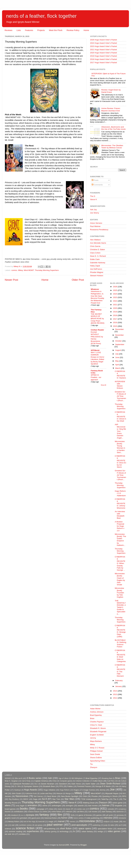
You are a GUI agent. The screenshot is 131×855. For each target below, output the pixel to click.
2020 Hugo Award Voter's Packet (103, 53)
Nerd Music (51, 796)
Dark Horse (76, 784)
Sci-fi (44, 799)
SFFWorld (95, 350)
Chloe (54, 781)
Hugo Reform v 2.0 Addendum (120, 493)
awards (81, 806)
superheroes (33, 831)
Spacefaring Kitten (97, 761)
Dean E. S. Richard (98, 256)
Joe (112, 789)
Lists (19, 30)
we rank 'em (10, 834)
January (118, 686)
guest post (36, 818)
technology (64, 831)
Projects (41, 30)
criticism (69, 812)
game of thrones (85, 815)
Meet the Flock (55, 30)
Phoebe (94, 796)
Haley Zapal (95, 266)
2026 (115, 287)
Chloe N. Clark (96, 725)
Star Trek (56, 799)
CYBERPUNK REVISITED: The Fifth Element (120, 670)
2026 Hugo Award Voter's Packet (103, 40)
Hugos (76, 790)
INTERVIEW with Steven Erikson (120, 385)
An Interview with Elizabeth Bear (120, 514)
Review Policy (73, 30)
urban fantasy (87, 831)
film (60, 814)
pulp (105, 825)
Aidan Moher (95, 709)
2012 (115, 698)
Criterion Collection (83, 781)
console (111, 809)
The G (92, 196)
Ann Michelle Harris (98, 243)
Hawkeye (17, 790)
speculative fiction (105, 829)
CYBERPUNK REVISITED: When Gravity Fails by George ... (120, 563)
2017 (115, 319)
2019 (115, 312)
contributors (18, 812)
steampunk (121, 829)
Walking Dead (88, 803)
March (118, 368)
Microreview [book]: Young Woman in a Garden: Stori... (120, 446)
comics (14, 270)
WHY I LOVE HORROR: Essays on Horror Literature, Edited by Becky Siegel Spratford (97, 358)
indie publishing (93, 818)
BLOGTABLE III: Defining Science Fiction (120, 643)
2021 (115, 305)
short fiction (66, 828)
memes (72, 822)
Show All (103, 385)
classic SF (69, 809)
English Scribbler (97, 735)
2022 (115, 301)
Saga (35, 799)
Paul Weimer (95, 226)
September (119, 344)
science (8, 829)
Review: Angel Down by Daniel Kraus (111, 91)
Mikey (20, 270)
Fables (70, 786)
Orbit (85, 796)
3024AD (8, 778)
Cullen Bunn (98, 781)
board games (10, 809)
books (24, 808)
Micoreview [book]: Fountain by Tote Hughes (119, 592)
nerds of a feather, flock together (41, 16)
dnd (22, 815)
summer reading (15, 831)
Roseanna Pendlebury (99, 230)
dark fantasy (107, 812)
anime (44, 806)
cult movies (93, 812)
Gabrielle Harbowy (97, 263)
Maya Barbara (96, 741)
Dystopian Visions (31, 786)
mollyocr (107, 822)
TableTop (104, 799)
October (118, 341)
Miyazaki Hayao (111, 793)
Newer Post (11, 279)
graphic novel (10, 818)
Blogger (83, 845)
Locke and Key (46, 793)
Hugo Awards (30, 789)
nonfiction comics (25, 825)
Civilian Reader (97, 330)
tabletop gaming (50, 831)
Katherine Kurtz (31, 793)
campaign (40, 809)
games (99, 815)
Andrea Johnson (96, 712)
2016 (115, 322)
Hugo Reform (65, 790)
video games (114, 831)
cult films (80, 812)
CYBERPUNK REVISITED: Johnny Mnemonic (120, 503)
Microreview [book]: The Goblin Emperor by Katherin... (120, 539)
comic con (81, 809)
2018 (115, 315)
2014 (115, 691)
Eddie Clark (95, 259)
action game (117, 803)
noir (13, 825)
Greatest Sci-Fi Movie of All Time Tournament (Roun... (120, 396)
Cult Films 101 (112, 781)
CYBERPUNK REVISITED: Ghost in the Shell (120, 416)
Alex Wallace (95, 240)
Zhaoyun (93, 767)
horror (64, 818)
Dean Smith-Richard (110, 783)
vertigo (100, 831)
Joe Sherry (94, 213)
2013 (115, 694)
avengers (69, 806)
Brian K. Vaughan (11, 781)
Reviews (8, 30)
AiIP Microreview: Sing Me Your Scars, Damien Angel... (120, 431)
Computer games (66, 781)
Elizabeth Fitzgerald (98, 731)
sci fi (120, 825)
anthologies (56, 806)
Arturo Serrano (96, 223)
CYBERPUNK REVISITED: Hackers (120, 374)
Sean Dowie (95, 754)
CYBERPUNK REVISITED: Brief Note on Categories (120, 655)
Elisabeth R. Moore (98, 728)
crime (44, 812)
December (119, 329)
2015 (115, 326)
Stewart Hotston (96, 276)
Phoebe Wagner (96, 272)
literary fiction (13, 821)
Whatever (95, 289)
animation (32, 805)
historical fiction (50, 818)
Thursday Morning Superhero (47, 270)
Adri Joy (93, 210)
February (119, 680)
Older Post (78, 279)
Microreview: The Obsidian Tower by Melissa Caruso (112, 146)
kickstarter (122, 818)
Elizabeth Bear (49, 786)
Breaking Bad (107, 778)
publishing (96, 825)
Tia (91, 764)
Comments (97, 185)
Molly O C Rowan (97, 748)
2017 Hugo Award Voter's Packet (103, 63)
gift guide (109, 815)
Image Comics (89, 790)
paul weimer (55, 824)
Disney (7, 786)
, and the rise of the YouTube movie (113, 128)
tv (74, 831)
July (117, 354)
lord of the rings (29, 822)
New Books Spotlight (69, 796)
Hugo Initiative (49, 790)
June (117, 357)
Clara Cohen (95, 253)
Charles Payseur (97, 722)
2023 (115, 297)
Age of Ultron (63, 778)
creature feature (33, 812)
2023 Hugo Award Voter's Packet (103, 46)
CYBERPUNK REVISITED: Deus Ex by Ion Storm (120, 461)
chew (51, 809)
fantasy (44, 814)
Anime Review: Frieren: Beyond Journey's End (110, 109)
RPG (124, 796)
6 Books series (34, 778)
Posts (95, 180)
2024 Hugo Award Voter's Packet (103, 43)
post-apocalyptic (79, 825)
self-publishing (49, 829)
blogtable (118, 806)
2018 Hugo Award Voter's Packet (103, 59)
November (119, 335)
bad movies (93, 806)
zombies (22, 834)
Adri (50, 778)
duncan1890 (64, 845)
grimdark (23, 818)
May (117, 361)
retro (112, 825)
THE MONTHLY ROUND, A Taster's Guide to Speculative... (120, 607)
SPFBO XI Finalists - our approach (96, 377)
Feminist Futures (84, 786)
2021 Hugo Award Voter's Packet (103, 50)
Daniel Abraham (47, 784)
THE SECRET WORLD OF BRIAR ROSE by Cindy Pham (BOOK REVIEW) (97, 318)
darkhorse (120, 812)
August (118, 350)
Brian (92, 718)
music (116, 821)
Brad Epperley (96, 715)
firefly (73, 815)
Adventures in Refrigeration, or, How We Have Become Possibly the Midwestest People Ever (97, 297)
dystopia (30, 815)
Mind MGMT (29, 270)
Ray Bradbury (14, 799)
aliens (8, 805)
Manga (68, 793)
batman (106, 805)
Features (29, 30)
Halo (117, 786)
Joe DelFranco (96, 269)
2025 (115, 290)
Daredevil (63, 784)
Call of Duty (26, 781)
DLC (36, 784)
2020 (115, 308)
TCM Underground (89, 799)
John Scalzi (16, 793)
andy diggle (20, 806)
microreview (87, 821)
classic (59, 809)
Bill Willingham (77, 778)
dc (6, 815)
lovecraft (41, 822)
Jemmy (93, 738)
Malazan (59, 793)
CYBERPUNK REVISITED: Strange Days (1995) (120, 631)
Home (86, 30)
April (117, 365)
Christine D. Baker (97, 249)
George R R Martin (103, 786)
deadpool (14, 815)
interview (108, 818)
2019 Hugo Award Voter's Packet (103, 56)
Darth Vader (91, 784)
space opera (84, 828)
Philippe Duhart (96, 751)
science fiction (25, 828)
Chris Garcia (95, 246)
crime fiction (56, 812)
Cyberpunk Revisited (21, 784)
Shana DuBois (96, 758)
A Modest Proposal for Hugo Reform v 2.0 (119, 526)
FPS (61, 786)
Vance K (93, 199)
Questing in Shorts (110, 796)
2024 (115, 294)
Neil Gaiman (38, 796)
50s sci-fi (18, 778)
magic (50, 821)
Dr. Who (18, 786)
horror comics (79, 818)
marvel (61, 821)
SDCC (25, 799)
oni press (38, 825)
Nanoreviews (22, 796)
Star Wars (69, 799)
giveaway (120, 815)
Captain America (41, 781)
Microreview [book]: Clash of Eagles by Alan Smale (120, 579)
